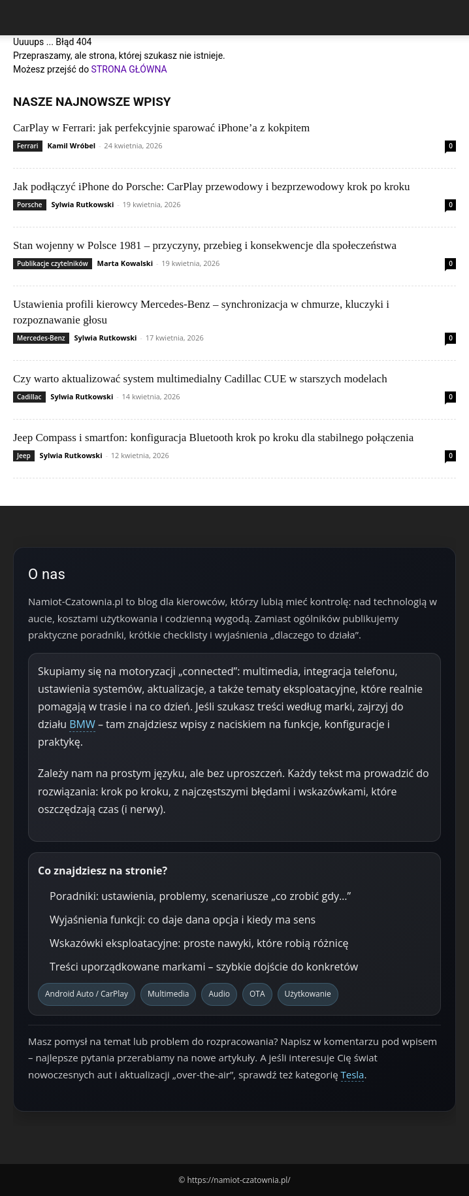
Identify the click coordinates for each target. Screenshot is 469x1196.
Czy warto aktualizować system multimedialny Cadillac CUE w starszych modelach (200, 379)
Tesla (352, 1074)
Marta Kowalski (125, 263)
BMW (82, 724)
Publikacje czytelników (52, 263)
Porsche (29, 204)
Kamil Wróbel (72, 145)
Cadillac (29, 396)
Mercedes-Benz (41, 337)
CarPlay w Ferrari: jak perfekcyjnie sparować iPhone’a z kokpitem (161, 128)
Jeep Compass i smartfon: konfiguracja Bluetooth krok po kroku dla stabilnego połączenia (213, 437)
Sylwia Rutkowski (82, 204)
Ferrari (28, 145)
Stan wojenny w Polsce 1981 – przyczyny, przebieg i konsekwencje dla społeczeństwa (204, 245)
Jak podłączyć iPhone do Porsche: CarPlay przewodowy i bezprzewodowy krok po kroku (211, 186)
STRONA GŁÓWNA (129, 69)
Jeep (24, 455)
